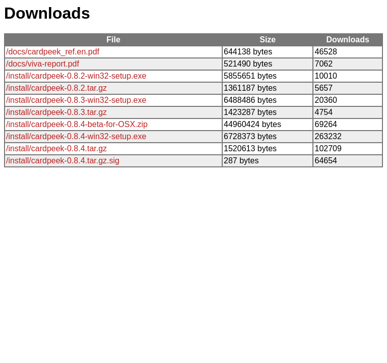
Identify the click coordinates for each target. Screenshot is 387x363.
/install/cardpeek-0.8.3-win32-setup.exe (76, 100)
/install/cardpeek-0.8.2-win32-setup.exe (76, 76)
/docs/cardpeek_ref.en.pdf (52, 51)
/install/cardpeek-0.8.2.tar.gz (56, 88)
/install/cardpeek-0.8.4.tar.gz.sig (62, 160)
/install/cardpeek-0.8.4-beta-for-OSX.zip (77, 124)
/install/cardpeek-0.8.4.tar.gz (56, 148)
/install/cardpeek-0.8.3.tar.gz (56, 112)
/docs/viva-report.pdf (42, 63)
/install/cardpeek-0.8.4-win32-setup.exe (76, 136)
